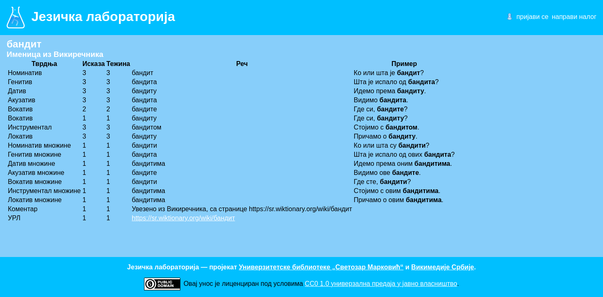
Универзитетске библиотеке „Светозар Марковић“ (321, 267)
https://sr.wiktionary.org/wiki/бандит (183, 218)
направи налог (574, 16)
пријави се (532, 16)
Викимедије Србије (442, 267)
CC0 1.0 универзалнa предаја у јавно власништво (381, 283)
